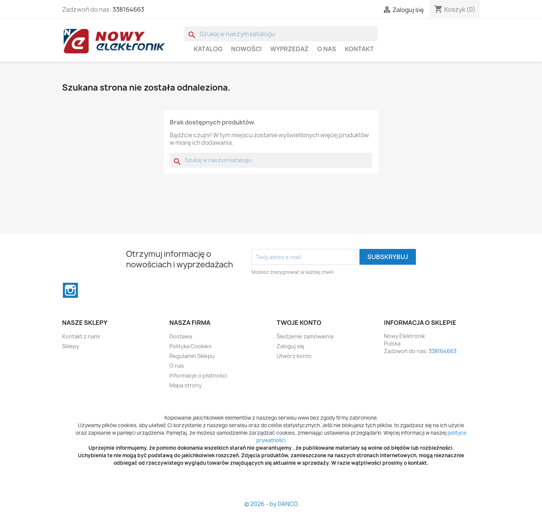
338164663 (128, 9)
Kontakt (359, 49)
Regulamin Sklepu (192, 355)
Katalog (208, 49)
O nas (326, 49)
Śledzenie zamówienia (305, 336)
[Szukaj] (281, 33)
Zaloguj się (290, 346)
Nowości (246, 49)
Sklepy (70, 346)
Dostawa (180, 336)
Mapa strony (185, 385)
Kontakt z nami (81, 336)
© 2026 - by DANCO (271, 504)
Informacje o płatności (198, 375)
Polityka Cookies (190, 346)
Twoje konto (299, 322)
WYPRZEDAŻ (289, 49)
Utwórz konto (294, 355)
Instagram (70, 290)
